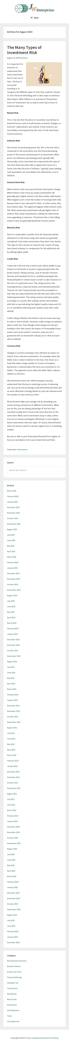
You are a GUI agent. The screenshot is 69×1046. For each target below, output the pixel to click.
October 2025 (12, 518)
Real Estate (12, 999)
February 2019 (12, 931)
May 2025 (10, 546)
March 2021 (11, 810)
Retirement (12, 1005)
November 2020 (13, 832)
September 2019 (13, 909)
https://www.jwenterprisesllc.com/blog (42, 1038)
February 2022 (12, 760)
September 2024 (13, 590)
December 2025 (13, 507)
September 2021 (13, 788)
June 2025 (11, 540)
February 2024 (12, 628)
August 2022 (12, 727)
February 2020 (12, 882)
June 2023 (11, 672)
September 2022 (13, 722)
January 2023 (12, 700)
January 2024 (12, 634)
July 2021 (11, 799)
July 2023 (11, 667)
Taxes (9, 1016)
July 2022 (11, 733)
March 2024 (11, 623)
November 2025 (13, 513)
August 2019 (12, 915)
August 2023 (12, 661)
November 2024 (13, 579)
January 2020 (12, 887)
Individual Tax (12, 983)
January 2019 (12, 937)
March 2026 (11, 491)
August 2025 (12, 529)
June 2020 (11, 860)
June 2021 (11, 805)
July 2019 (11, 920)
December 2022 (13, 705)
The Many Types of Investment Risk (24, 50)
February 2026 (12, 496)
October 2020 (12, 838)
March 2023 (11, 689)
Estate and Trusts (14, 972)
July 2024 (11, 601)
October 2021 (12, 783)
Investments (22, 449)
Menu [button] (36, 18)
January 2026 (12, 502)
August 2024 (12, 595)
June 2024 (11, 606)
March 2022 (11, 755)
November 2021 (13, 777)
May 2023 (10, 678)
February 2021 (12, 816)
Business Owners (14, 966)
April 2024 (11, 617)
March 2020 (11, 876)
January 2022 (12, 766)
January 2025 (12, 568)
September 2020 (13, 843)
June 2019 (11, 926)
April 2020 (11, 871)
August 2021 (12, 794)
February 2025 (12, 562)
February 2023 (12, 694)
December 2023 (13, 639)
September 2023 (13, 656)
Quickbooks (12, 994)
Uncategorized (13, 1021)
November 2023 (13, 645)
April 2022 (11, 749)
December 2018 (13, 942)
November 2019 (13, 898)
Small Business (13, 1010)
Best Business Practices (16, 961)
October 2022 (12, 716)
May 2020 (10, 865)
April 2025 (11, 551)
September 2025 (13, 524)
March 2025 (11, 557)
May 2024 (10, 612)
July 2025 (11, 535)
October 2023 (12, 650)
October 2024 (12, 584)
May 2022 (10, 744)
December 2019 (13, 893)
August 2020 (12, 849)
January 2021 (12, 821)
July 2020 (11, 854)
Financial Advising (14, 977)
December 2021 (13, 771)
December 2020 (13, 827)
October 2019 (12, 904)
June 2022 (11, 738)
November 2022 (13, 711)
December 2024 (13, 573)
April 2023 (11, 683)
